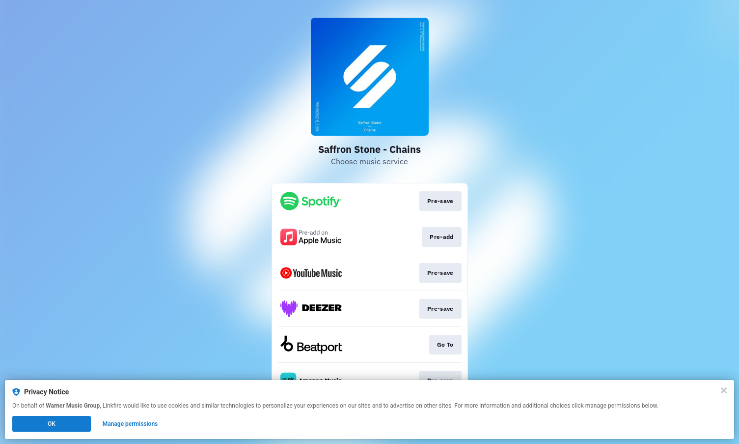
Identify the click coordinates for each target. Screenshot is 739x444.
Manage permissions (130, 423)
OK (51, 423)
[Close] (724, 390)
